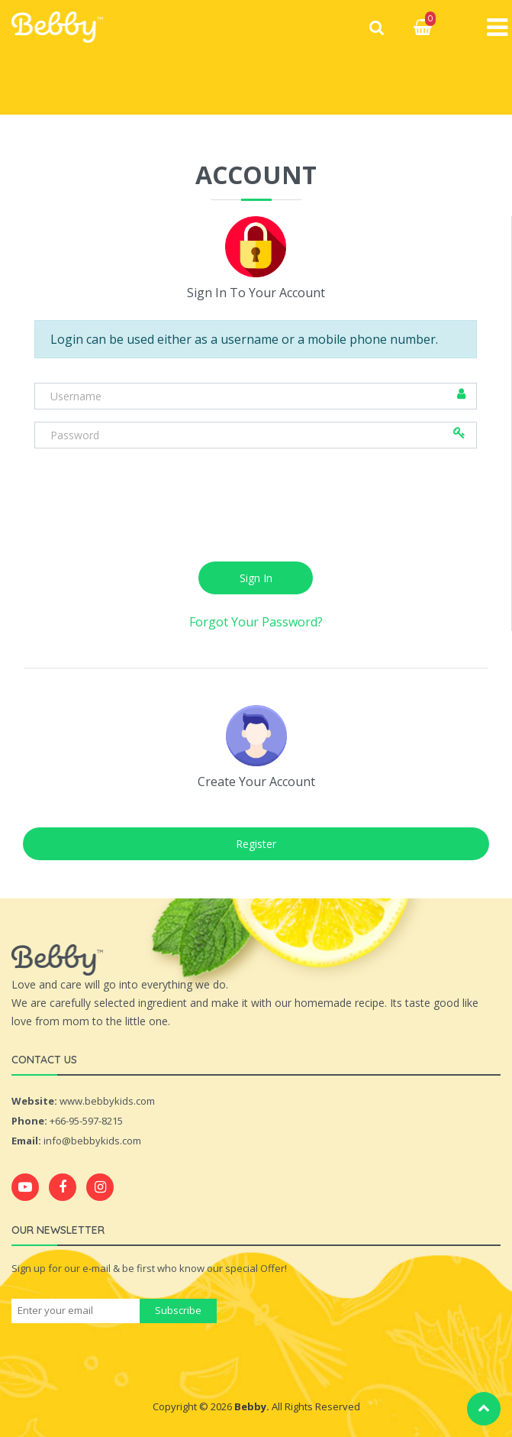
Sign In (256, 590)
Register (256, 856)
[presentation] (256, 521)
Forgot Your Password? (256, 634)
